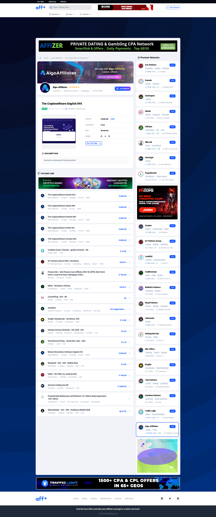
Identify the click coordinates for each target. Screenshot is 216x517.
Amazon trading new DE (58, 385)
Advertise (129, 498)
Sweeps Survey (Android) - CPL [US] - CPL (66, 330)
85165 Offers (98, 91)
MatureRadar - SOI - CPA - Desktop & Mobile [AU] (69, 410)
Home (46, 58)
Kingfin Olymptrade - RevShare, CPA (63, 319)
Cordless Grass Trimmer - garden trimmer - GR (68, 250)
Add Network (105, 498)
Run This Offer (94, 143)
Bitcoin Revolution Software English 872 (65, 352)
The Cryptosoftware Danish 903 (61, 195)
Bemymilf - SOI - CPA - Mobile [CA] (63, 363)
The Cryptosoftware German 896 (62, 239)
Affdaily (63, 2)
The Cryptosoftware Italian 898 (61, 206)
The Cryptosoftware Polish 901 (61, 228)
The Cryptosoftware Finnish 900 (62, 217)
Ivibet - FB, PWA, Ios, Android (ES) (62, 374)
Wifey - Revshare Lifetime (59, 286)
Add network (173, 7)
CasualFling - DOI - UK (57, 297)
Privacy (93, 498)
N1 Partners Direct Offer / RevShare (63, 261)
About (84, 498)
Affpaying (52, 2)
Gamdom (52, 308)
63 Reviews (85, 91)
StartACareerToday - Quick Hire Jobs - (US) (66, 341)
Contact (118, 498)
